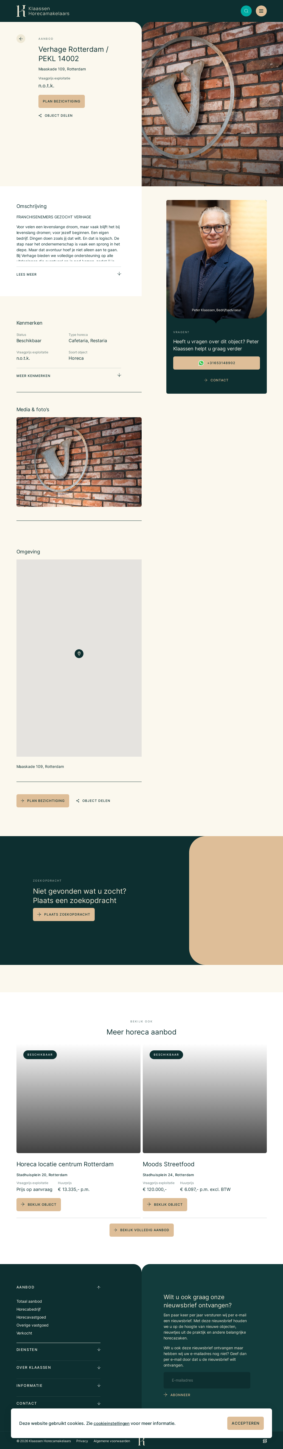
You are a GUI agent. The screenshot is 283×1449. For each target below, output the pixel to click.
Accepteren (245, 1423)
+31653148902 (216, 363)
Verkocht (24, 1331)
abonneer (180, 1393)
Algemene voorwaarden (112, 1439)
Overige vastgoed (32, 1323)
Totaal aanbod (29, 1299)
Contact (216, 380)
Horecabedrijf (28, 1307)
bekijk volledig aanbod (141, 1228)
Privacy (82, 1439)
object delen (55, 114)
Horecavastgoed (31, 1315)
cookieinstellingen (113, 1423)
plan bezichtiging (61, 101)
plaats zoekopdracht (67, 913)
